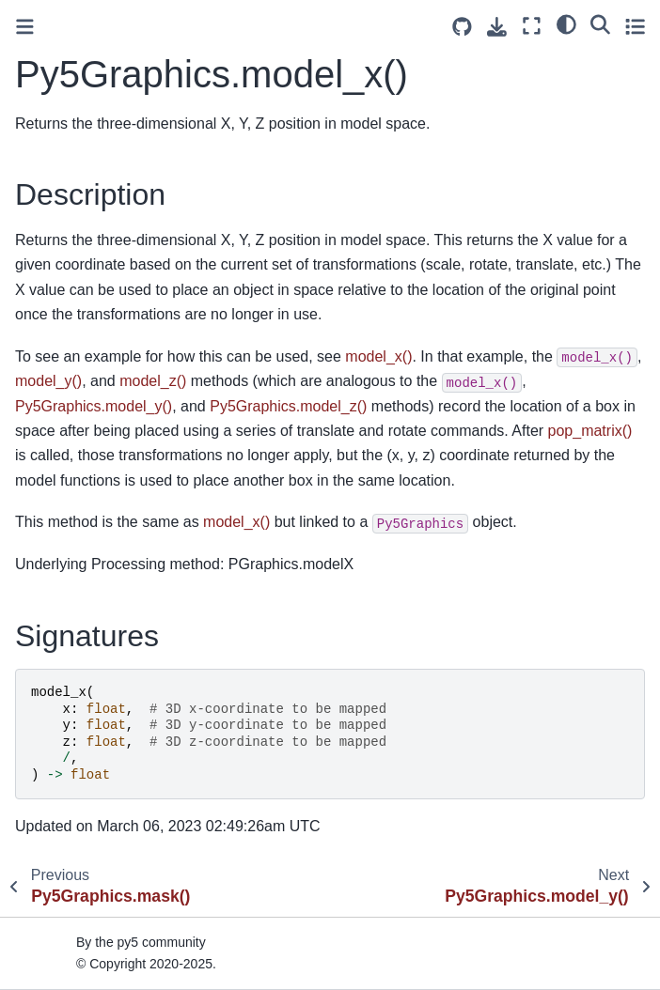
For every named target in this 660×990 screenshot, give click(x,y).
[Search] (600, 23)
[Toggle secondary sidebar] (635, 26)
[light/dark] (566, 23)
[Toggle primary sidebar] (25, 26)
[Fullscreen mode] (531, 26)
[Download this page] (496, 26)
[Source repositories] (462, 26)
